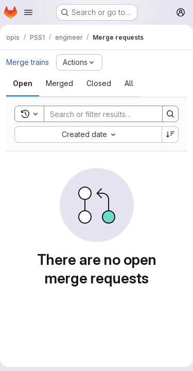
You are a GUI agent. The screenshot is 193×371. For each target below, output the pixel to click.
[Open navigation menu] (28, 12)
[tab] (22, 83)
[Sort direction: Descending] (170, 134)
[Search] (111, 114)
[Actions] (79, 62)
